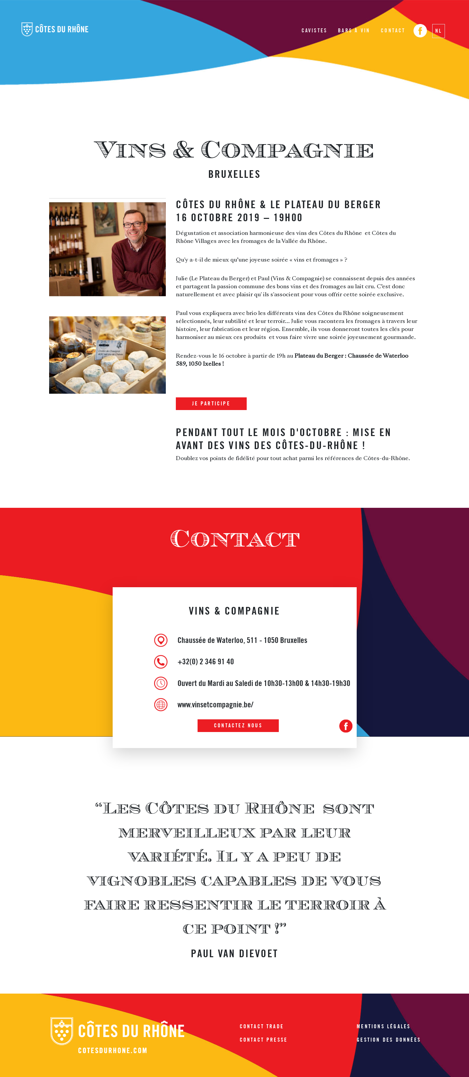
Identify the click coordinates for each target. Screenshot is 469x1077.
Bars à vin (354, 30)
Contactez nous (238, 725)
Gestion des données (389, 1040)
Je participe (211, 403)
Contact (393, 30)
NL (438, 31)
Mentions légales (384, 1026)
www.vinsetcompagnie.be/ (215, 704)
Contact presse (264, 1040)
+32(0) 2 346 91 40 (206, 661)
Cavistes (315, 30)
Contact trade (262, 1026)
